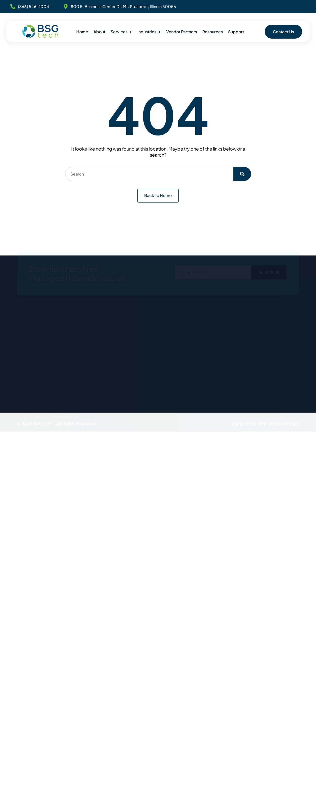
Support (236, 31)
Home (82, 31)
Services (119, 31)
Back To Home (158, 195)
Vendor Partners (181, 31)
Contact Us (283, 31)
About (99, 31)
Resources (212, 31)
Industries (146, 31)
